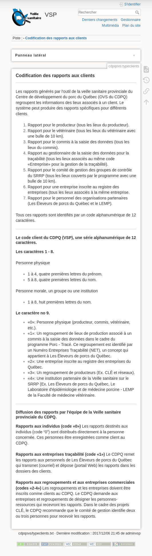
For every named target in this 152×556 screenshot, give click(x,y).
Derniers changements (99, 20)
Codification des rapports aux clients (56, 38)
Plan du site (131, 26)
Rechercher (138, 12)
